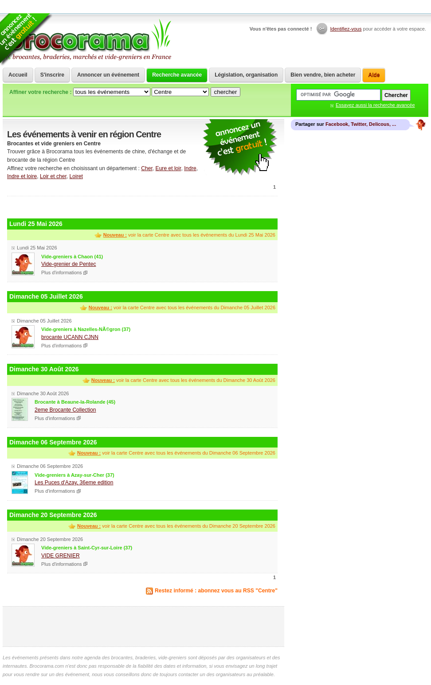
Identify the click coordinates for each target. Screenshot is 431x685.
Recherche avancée (177, 75)
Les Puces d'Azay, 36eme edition (74, 482)
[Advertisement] (142, 206)
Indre (190, 168)
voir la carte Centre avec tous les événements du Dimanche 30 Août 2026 (183, 380)
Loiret (76, 176)
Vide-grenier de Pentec (68, 264)
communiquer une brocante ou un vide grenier (240, 147)
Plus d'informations (61, 272)
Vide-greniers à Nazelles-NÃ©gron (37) (85, 329)
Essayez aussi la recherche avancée (375, 105)
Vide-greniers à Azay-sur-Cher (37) (74, 475)
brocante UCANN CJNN (69, 337)
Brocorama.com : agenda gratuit (87, 40)
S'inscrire (52, 75)
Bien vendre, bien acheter (322, 75)
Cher (147, 168)
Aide (374, 75)
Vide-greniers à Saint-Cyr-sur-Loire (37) (86, 547)
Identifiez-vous (346, 28)
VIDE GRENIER (60, 556)
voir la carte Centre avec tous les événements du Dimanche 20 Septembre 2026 (176, 526)
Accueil (17, 75)
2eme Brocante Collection (65, 410)
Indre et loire (22, 176)
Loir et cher (53, 176)
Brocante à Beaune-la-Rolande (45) (75, 402)
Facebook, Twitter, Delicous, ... (360, 124)
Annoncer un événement (108, 75)
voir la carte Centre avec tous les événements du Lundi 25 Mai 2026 (189, 234)
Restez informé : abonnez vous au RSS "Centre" (216, 591)
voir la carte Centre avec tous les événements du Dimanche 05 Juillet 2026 (182, 307)
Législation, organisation (246, 75)
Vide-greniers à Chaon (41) (72, 256)
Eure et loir (168, 168)
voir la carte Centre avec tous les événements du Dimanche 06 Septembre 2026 (176, 452)
